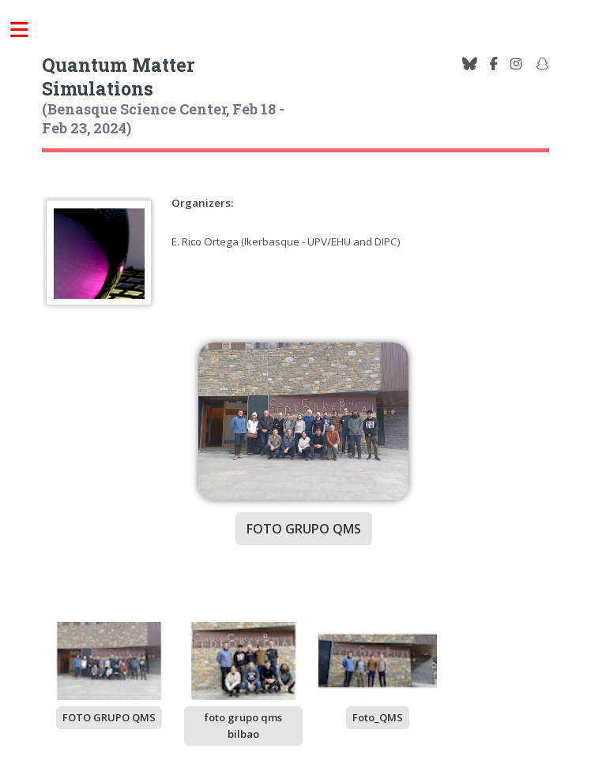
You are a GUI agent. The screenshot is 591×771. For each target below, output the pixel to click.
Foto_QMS (377, 717)
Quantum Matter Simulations (118, 76)
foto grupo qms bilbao (243, 725)
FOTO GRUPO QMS (109, 717)
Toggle (28, 29)
